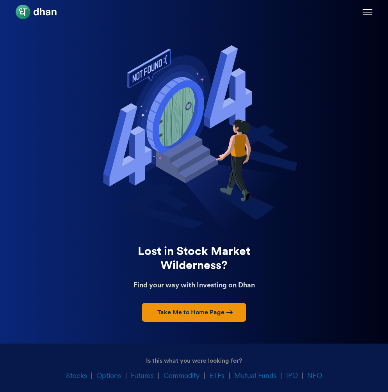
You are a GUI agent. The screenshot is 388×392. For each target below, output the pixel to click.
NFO (314, 375)
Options (108, 375)
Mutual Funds (255, 375)
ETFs (216, 375)
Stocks (76, 375)
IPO (292, 375)
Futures (142, 375)
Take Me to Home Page (195, 312)
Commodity (181, 375)
